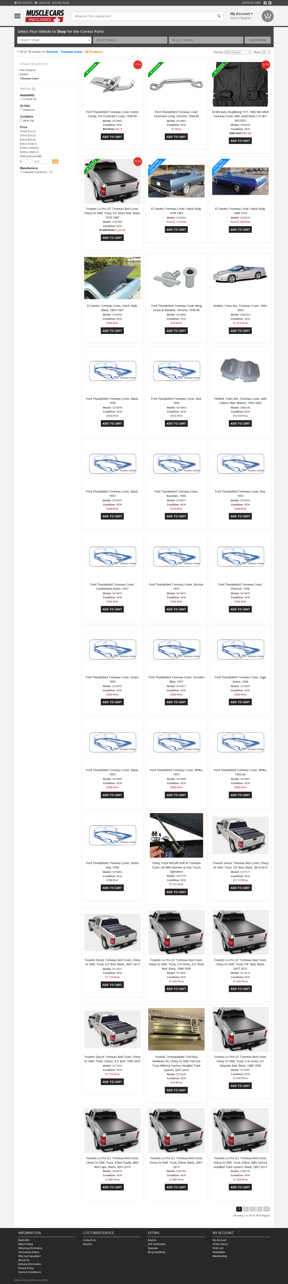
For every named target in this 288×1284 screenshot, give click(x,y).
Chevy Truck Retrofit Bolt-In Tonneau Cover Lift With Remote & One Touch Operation (176, 867)
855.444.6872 (23, 2)
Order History (220, 1244)
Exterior (52, 52)
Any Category (27, 70)
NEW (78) (27, 120)
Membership (220, 1256)
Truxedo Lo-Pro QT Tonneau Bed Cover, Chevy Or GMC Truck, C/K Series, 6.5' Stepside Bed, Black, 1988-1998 (240, 1061)
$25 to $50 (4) (28, 139)
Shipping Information (30, 1248)
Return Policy (25, 1244)
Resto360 (23, 1240)
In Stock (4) (28, 99)
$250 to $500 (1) (29, 152)
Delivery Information (29, 1264)
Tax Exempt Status (28, 1252)
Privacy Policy (26, 1268)
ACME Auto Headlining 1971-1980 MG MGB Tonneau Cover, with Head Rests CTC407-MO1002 (240, 116)
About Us (23, 1260)
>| (266, 1209)
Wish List (218, 1248)
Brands (152, 1240)
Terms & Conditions (29, 1272)
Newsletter (219, 1252)
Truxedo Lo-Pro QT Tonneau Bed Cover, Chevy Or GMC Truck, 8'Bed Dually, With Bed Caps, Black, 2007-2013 (112, 1162)
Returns (87, 1244)
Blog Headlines (156, 1252)
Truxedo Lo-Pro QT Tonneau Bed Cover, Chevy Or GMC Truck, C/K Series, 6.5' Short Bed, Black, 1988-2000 (176, 964)
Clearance (27, 109)
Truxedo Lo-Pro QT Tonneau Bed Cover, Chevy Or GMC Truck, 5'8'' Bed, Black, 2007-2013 (240, 964)
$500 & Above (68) (30, 156)
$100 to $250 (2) (29, 147)
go (55, 161)
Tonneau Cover (72, 52)
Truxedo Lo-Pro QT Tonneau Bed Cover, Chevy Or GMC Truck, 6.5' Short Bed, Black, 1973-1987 (112, 213)
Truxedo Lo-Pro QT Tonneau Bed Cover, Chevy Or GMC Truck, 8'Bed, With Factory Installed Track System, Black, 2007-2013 (240, 1162)
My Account (219, 1240)
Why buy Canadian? (29, 1256)
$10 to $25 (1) (28, 135)
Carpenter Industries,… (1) (36, 172)
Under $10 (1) (28, 131)
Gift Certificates (157, 1244)
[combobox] (54, 40)
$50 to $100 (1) (28, 143)
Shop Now (257, 40)
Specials (153, 1248)
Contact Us (42, 2)
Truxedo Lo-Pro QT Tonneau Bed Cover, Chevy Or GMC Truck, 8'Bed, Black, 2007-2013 (176, 1162)
